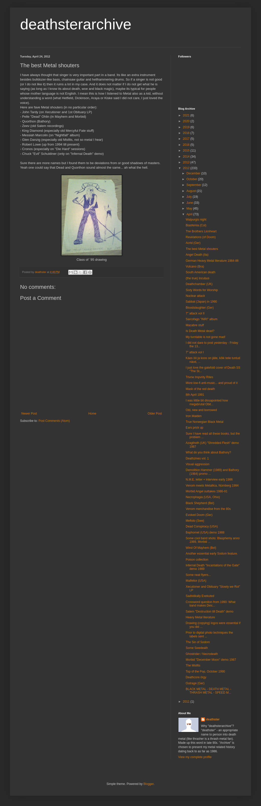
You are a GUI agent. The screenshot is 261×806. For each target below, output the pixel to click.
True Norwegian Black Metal (204, 422)
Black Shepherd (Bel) (200, 503)
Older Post (155, 413)
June (190, 203)
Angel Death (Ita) (197, 254)
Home (92, 413)
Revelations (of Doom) (201, 237)
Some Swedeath (197, 648)
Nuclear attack (195, 296)
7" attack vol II (195, 313)
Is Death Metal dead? (200, 331)
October (192, 179)
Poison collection (197, 559)
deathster (213, 719)
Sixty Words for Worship (202, 290)
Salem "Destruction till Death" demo (209, 611)
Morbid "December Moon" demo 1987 (211, 659)
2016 (186, 145)
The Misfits (193, 665)
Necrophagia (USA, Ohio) (203, 497)
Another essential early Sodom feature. (212, 553)
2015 (186, 150)
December (193, 173)
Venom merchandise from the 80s (208, 509)
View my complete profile (195, 757)
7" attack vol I (195, 352)
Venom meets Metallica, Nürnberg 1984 (212, 485)
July (189, 196)
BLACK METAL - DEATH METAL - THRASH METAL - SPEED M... (208, 690)
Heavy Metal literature (200, 617)
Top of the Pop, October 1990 (205, 671)
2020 (186, 121)
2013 (186, 162)
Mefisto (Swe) (195, 520)
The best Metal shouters (202, 249)
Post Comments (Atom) (54, 421)
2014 (186, 156)
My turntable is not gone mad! (205, 337)
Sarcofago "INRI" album (202, 319)
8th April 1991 (195, 394)
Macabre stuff (195, 325)
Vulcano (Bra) (195, 266)
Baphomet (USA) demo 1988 (205, 532)
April (189, 214)
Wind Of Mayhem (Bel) (201, 548)
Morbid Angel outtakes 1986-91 (206, 491)
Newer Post (29, 413)
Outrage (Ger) (195, 683)
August (191, 191)
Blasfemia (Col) (196, 225)
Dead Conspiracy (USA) (202, 526)
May (189, 208)
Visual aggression (198, 464)
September (194, 185)
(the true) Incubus (197, 278)
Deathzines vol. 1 (197, 458)
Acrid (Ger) (193, 243)
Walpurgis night (196, 219)
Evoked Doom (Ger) (199, 515)
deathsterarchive (76, 24)
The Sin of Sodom (198, 642)
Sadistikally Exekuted (200, 596)
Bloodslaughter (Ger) (200, 307)
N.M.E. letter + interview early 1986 (209, 479)
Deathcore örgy (196, 677)
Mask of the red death (200, 389)
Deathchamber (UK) (199, 284)
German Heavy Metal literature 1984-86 (212, 260)
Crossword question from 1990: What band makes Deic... (210, 603)
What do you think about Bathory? (208, 452)
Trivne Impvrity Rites (199, 377)
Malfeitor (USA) (196, 580)
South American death (200, 272)
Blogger (148, 784)
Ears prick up (194, 427)
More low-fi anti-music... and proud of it (212, 383)
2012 (186, 168)
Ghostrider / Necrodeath (202, 654)
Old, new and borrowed (201, 410)
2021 (186, 115)
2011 (186, 701)
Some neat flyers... (198, 575)
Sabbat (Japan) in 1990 (201, 301)
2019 (186, 127)
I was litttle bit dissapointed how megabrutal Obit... (207, 402)
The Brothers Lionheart (201, 231)
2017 (186, 139)
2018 (186, 133)
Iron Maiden (194, 416)
